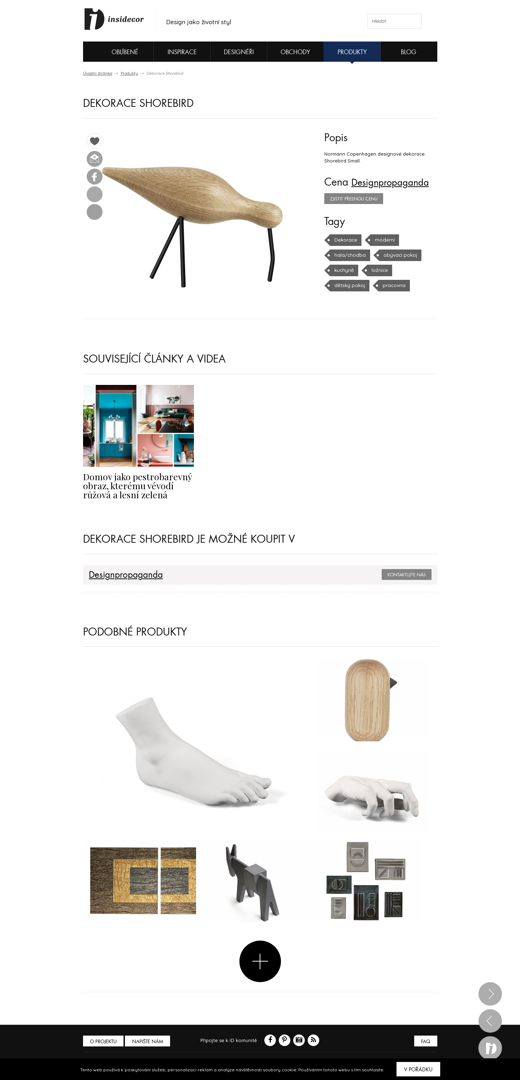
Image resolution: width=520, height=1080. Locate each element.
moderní (383, 240)
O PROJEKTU (104, 1040)
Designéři (239, 52)
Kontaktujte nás (406, 574)
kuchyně (343, 270)
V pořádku (418, 1069)
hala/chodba (348, 255)
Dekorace (345, 240)
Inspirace (182, 52)
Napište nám (149, 1040)
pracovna (392, 285)
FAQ (425, 1040)
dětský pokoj (349, 285)
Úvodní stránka (97, 73)
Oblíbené (112, 52)
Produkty (352, 52)
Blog (408, 52)
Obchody (295, 52)
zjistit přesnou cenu (353, 199)
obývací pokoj (397, 255)
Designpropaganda (394, 182)
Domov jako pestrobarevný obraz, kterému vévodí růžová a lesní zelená (138, 485)
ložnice (379, 270)
